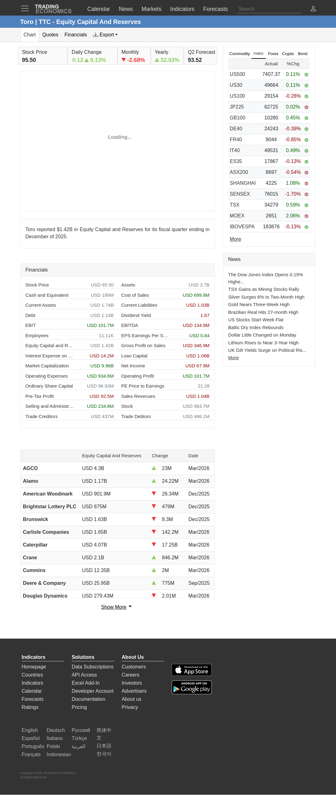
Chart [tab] (30, 34)
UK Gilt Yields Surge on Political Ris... (267, 350)
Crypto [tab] (288, 53)
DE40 (236, 128)
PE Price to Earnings (142, 386)
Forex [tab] (273, 53)
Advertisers (134, 691)
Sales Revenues (138, 396)
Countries (32, 674)
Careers (131, 674)
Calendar (32, 691)
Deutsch (56, 730)
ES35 (236, 161)
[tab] (105, 35)
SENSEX (240, 194)
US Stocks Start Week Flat (255, 319)
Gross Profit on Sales (143, 345)
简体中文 (104, 734)
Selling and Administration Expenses (50, 406)
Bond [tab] (302, 53)
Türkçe (79, 738)
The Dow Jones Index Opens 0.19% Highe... (265, 278)
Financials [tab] (75, 34)
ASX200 (239, 172)
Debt (30, 315)
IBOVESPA (242, 226)
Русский (81, 730)
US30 (236, 85)
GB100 (237, 117)
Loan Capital (134, 355)
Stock (127, 406)
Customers (134, 666)
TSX (234, 204)
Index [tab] (258, 53)
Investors (132, 683)
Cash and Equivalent (47, 295)
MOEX (237, 215)
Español (31, 738)
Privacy (130, 707)
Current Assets (41, 305)
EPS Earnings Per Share (145, 335)
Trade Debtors (136, 416)
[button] (313, 9)
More (233, 357)
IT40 (235, 150)
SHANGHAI (243, 183)
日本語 (104, 745)
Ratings (30, 707)
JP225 (237, 106)
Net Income (133, 365)
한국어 (104, 753)
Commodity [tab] (240, 53)
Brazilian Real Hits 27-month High (263, 312)
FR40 (236, 139)
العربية (78, 746)
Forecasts (33, 699)
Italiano (55, 738)
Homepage (34, 666)
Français (31, 754)
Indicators (32, 683)
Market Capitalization (47, 365)
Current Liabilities (139, 305)
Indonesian (59, 754)
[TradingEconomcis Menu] (26, 8)
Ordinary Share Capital (49, 386)
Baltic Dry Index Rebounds (256, 327)
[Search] (269, 9)
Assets (128, 284)
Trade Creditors (42, 416)
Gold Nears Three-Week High (259, 304)
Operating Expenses (47, 376)
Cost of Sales (135, 295)
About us (131, 699)
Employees (37, 335)
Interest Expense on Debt (50, 355)
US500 (237, 74)
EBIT (31, 325)
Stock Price (37, 284)
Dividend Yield (136, 315)
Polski (53, 746)
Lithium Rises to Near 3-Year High (263, 342)
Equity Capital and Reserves (50, 345)
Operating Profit (137, 376)
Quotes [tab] (50, 34)
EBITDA (129, 325)
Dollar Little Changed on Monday (262, 335)
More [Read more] (235, 239)
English (30, 730)
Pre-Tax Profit (40, 396)
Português (33, 746)
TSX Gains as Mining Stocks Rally (263, 289)
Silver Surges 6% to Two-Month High (266, 297)
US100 (237, 96)
